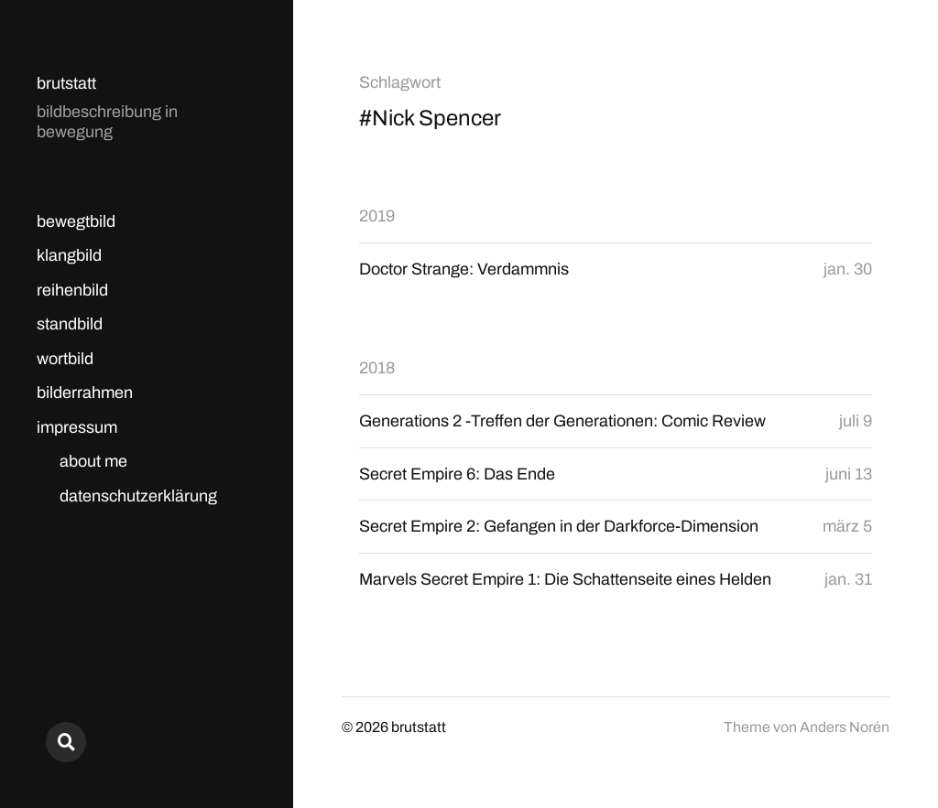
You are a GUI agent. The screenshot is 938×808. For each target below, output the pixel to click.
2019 (377, 216)
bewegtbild (76, 221)
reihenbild (72, 290)
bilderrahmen (85, 392)
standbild (70, 324)
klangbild (69, 255)
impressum (77, 427)
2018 (377, 368)
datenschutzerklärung (138, 496)
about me (93, 461)
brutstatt (66, 83)
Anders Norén (844, 727)
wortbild (65, 359)
